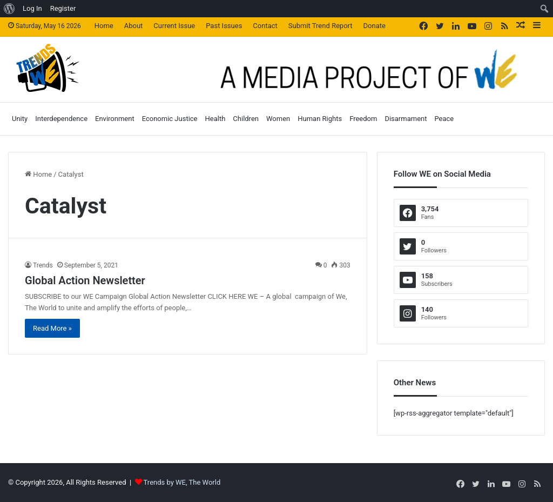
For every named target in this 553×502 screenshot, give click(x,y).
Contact (265, 26)
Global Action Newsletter (85, 280)
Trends (43, 265)
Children (246, 119)
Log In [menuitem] (32, 8)
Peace (444, 119)
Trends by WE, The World (182, 482)
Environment (114, 119)
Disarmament (406, 119)
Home (104, 26)
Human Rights (320, 119)
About (133, 26)
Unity (20, 119)
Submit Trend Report (320, 26)
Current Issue (174, 26)
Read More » (52, 328)
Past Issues (224, 26)
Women (278, 119)
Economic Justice (170, 119)
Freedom (363, 119)
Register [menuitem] (63, 8)
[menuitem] (9, 8)
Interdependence (61, 119)
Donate (374, 26)
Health (215, 119)
